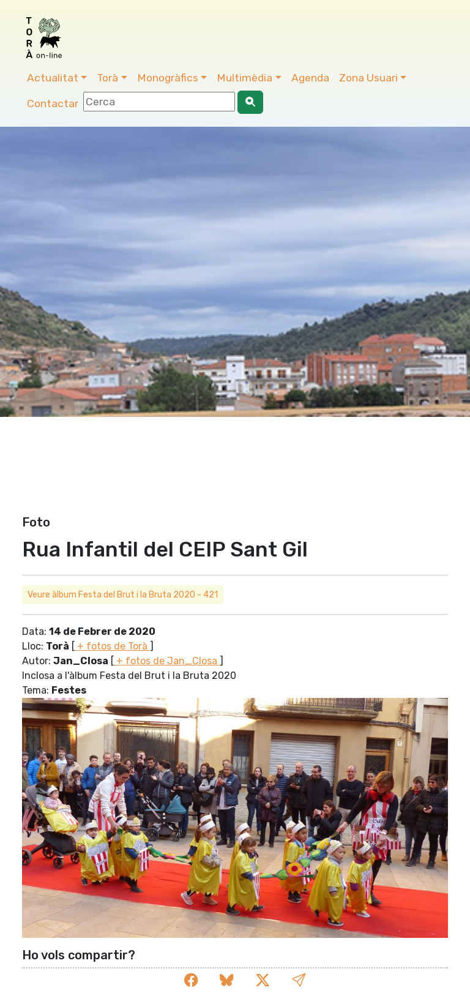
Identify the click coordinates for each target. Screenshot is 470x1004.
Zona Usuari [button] (368, 78)
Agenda (310, 78)
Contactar (52, 103)
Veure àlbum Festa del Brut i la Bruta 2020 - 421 (123, 595)
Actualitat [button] (52, 78)
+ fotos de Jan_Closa (167, 661)
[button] (298, 980)
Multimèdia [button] (244, 78)
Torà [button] (107, 78)
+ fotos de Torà (112, 646)
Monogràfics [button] (167, 78)
